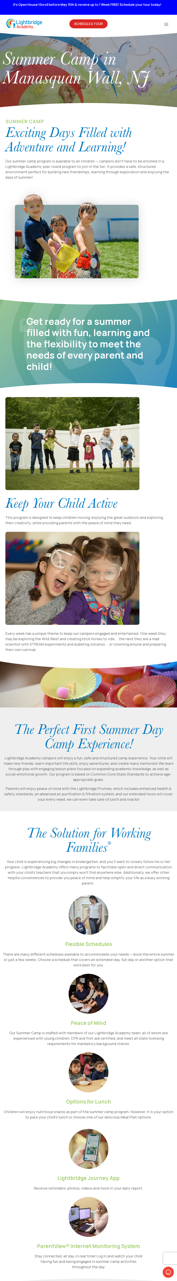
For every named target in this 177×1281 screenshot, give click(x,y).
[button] (168, 1272)
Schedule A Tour (88, 24)
